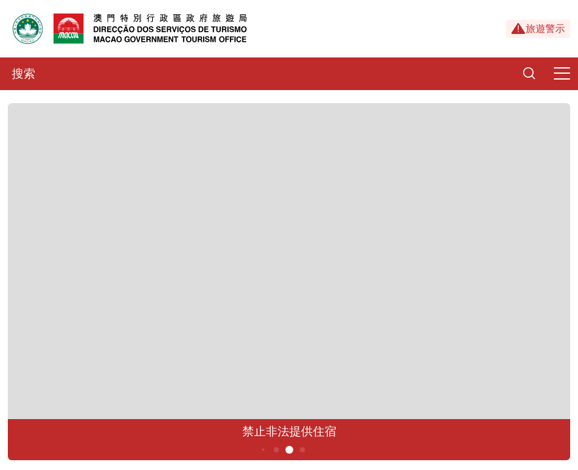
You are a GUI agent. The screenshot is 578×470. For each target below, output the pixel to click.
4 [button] (276, 449)
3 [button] (262, 449)
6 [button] (302, 449)
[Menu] (561, 73)
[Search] (529, 73)
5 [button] (289, 450)
